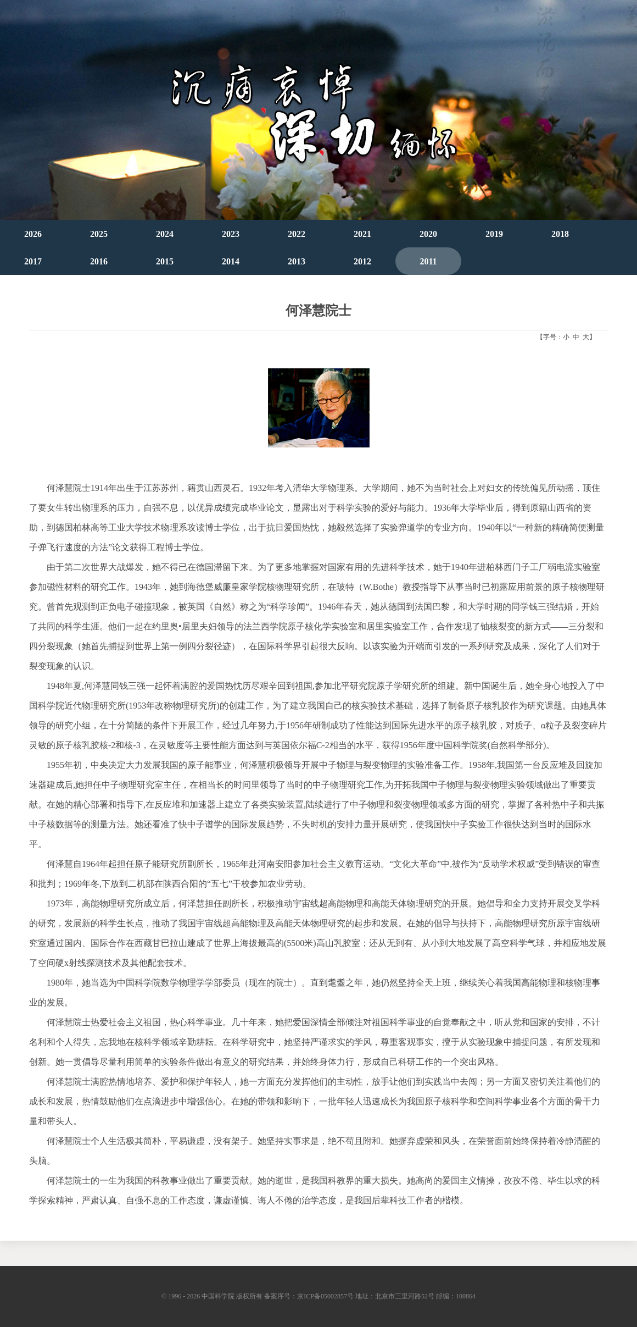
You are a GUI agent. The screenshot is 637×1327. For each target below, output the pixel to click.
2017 (33, 261)
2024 (165, 234)
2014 (230, 261)
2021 (362, 234)
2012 (362, 261)
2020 (428, 234)
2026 (33, 234)
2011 (428, 261)
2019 (494, 234)
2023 (230, 234)
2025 (99, 234)
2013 (296, 261)
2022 (296, 234)
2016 (99, 261)
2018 (560, 234)
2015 (165, 261)
